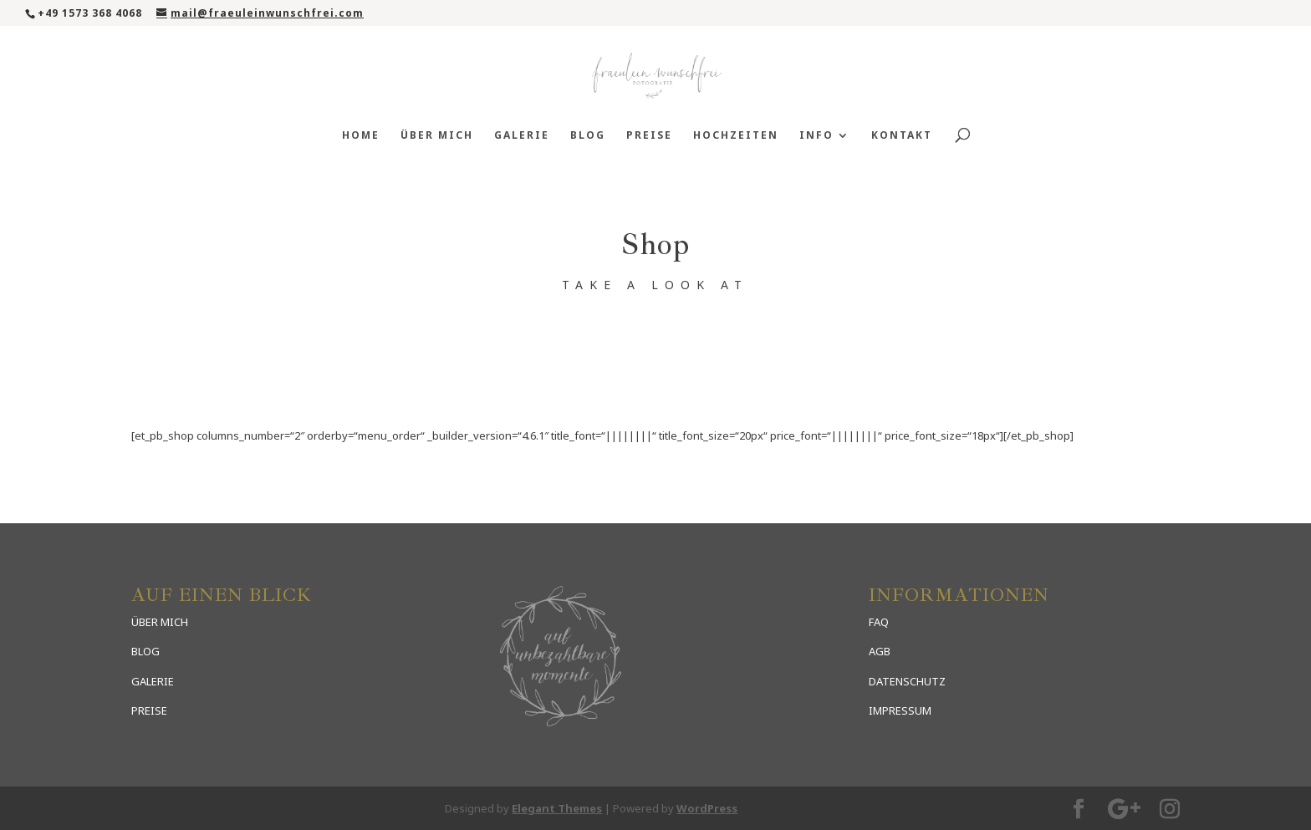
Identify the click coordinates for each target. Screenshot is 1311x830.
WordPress (706, 808)
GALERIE (152, 681)
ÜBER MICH (159, 621)
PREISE (149, 710)
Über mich (436, 136)
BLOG (145, 651)
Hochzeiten (735, 136)
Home (361, 136)
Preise (649, 136)
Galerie (521, 136)
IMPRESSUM (900, 710)
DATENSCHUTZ (907, 681)
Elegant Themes (557, 808)
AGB (879, 651)
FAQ (879, 621)
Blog (587, 136)
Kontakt (901, 136)
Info (816, 136)
